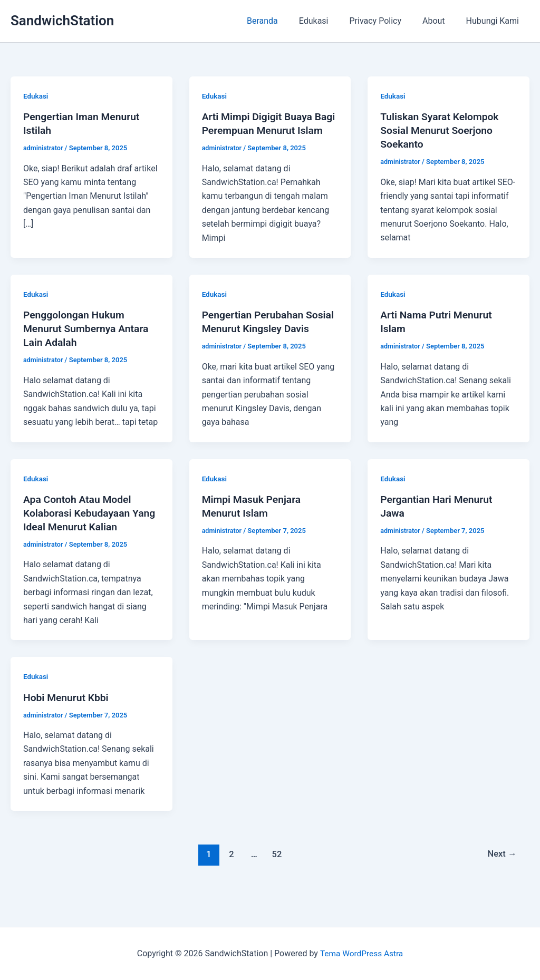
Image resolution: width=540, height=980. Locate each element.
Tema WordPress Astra (361, 953)
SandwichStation (62, 20)
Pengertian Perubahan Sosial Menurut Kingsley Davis (259, 342)
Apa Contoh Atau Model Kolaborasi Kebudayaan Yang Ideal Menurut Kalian (85, 540)
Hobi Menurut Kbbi (67, 724)
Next (501, 881)
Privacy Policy (386, 21)
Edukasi (328, 21)
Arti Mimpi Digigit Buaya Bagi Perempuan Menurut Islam (262, 130)
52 (276, 881)
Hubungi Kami (494, 21)
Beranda (281, 21)
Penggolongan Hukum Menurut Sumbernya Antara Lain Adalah (88, 342)
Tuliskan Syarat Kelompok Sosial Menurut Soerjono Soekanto (441, 130)
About (440, 21)
